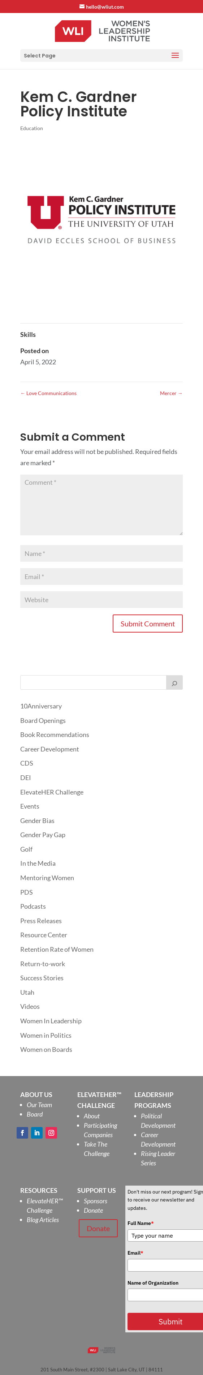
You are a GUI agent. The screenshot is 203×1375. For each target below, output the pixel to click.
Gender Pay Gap (42, 835)
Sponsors (95, 1201)
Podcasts (33, 906)
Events (29, 806)
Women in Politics (46, 1035)
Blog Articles (43, 1220)
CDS (26, 763)
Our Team (39, 1105)
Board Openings (43, 720)
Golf (26, 849)
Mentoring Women (47, 878)
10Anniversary (41, 706)
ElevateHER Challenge (51, 792)
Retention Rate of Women (57, 949)
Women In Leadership (51, 1021)
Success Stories (42, 978)
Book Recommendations (54, 734)
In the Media (38, 863)
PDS (26, 892)
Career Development (49, 749)
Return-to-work (42, 964)
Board (35, 1114)
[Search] (174, 682)
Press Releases (41, 921)
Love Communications (48, 393)
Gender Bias (37, 820)
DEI (25, 777)
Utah (27, 992)
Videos (30, 1006)
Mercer (171, 393)
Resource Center (43, 935)
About (92, 1116)
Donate (93, 1210)
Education (31, 128)
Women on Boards (46, 1049)
